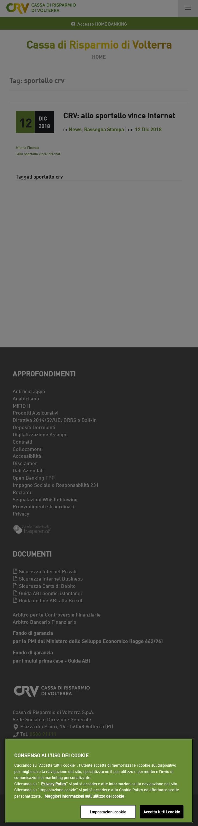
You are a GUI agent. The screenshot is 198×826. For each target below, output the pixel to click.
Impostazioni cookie (108, 811)
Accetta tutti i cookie (161, 811)
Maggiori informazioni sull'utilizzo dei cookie (84, 796)
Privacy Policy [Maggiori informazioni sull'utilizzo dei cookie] (53, 783)
